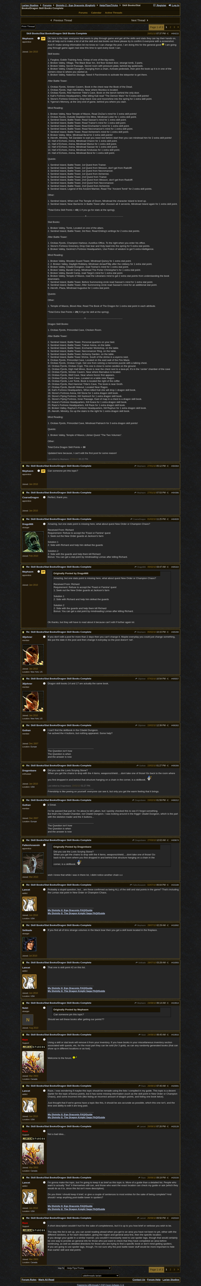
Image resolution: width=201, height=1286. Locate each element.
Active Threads (113, 12)
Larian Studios (30, 5)
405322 (175, 567)
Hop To (61, 1268)
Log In (173, 5)
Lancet (141, 1126)
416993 (175, 963)
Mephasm (140, 466)
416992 (175, 925)
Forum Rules (29, 1279)
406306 (175, 765)
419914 (175, 1003)
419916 (175, 1035)
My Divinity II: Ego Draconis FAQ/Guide (70, 910)
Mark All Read (46, 1279)
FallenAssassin (138, 885)
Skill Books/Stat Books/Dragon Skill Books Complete (56, 33)
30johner (140, 679)
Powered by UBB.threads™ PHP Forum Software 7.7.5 (100, 1285)
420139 (175, 1126)
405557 (175, 679)
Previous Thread (61, 20)
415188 (175, 885)
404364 (175, 466)
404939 (175, 519)
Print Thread (28, 26)
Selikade (141, 963)
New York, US (37, 672)
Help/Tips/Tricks (109, 5)
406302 (175, 725)
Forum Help (154, 1279)
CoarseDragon (138, 519)
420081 (175, 1086)
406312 (175, 800)
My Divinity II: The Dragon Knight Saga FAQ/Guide (76, 913)
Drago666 (140, 567)
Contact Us (138, 1279)
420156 (175, 1178)
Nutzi (142, 1035)
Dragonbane (139, 800)
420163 (175, 1218)
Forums (47, 5)
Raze (142, 1086)
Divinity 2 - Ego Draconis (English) (75, 5)
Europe (34, 747)
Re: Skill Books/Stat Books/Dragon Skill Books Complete (58, 466)
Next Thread (140, 20)
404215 (175, 33)
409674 (175, 840)
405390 (175, 632)
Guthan (141, 765)
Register (159, 5)
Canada (34, 1079)
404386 (175, 493)
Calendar (96, 12)
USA (33, 787)
